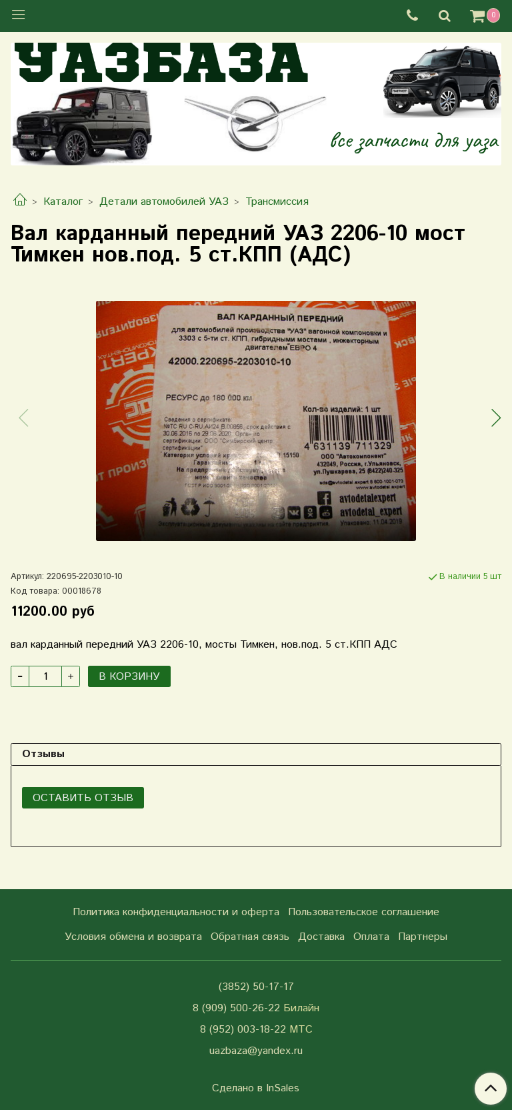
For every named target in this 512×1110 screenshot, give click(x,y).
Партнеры (422, 937)
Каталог (63, 201)
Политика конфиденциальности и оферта (176, 912)
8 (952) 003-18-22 (243, 1029)
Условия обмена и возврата (133, 937)
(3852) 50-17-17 (256, 987)
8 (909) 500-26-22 (236, 1008)
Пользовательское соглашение (363, 912)
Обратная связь (250, 937)
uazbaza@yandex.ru (256, 1051)
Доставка (321, 937)
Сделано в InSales (255, 1088)
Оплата (371, 937)
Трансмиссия (277, 201)
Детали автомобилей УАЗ (164, 201)
